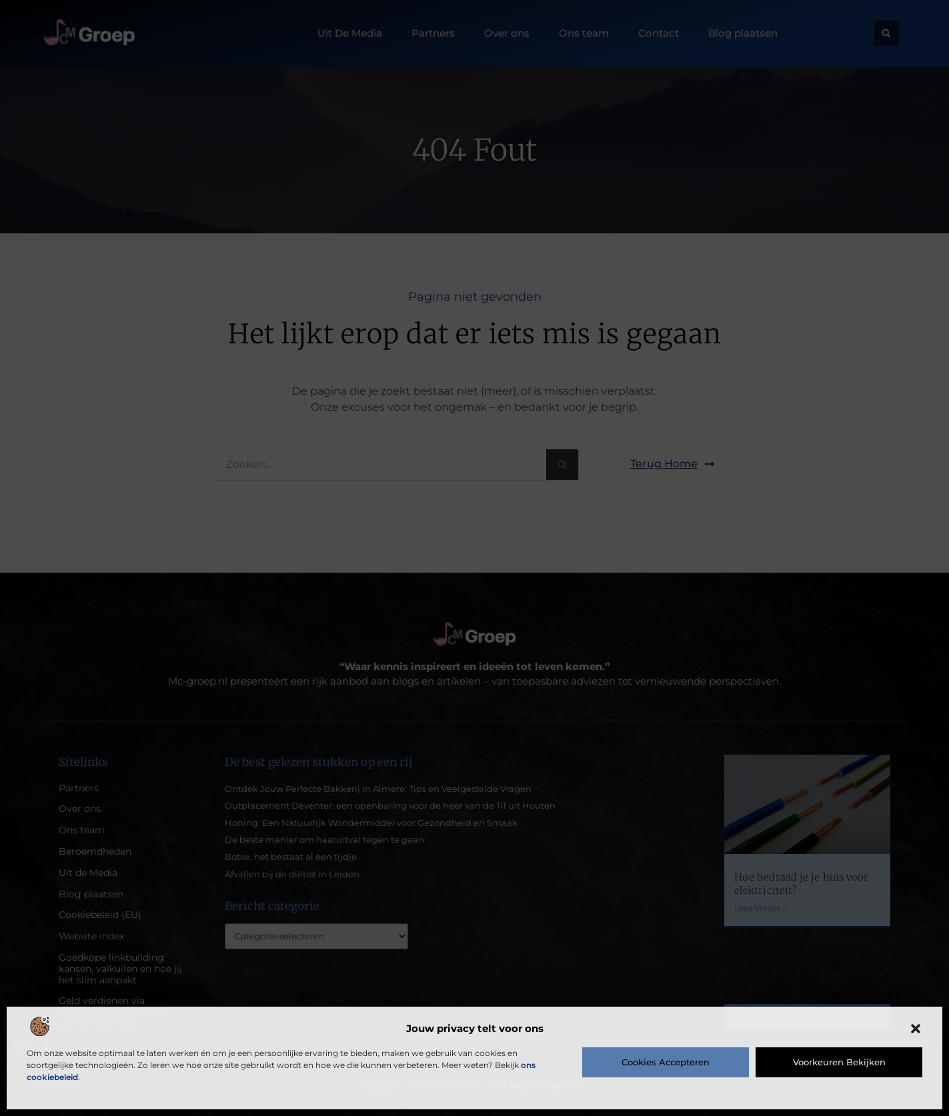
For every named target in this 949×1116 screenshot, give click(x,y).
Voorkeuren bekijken (839, 1062)
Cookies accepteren (666, 1062)
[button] (915, 1028)
